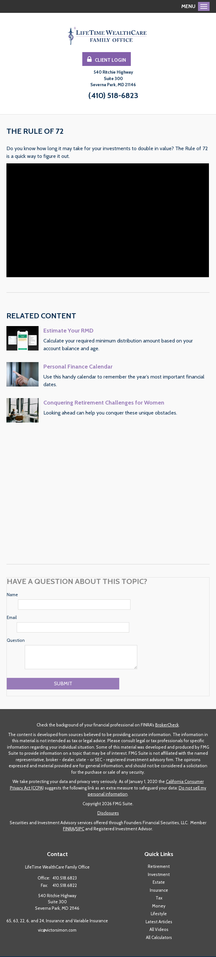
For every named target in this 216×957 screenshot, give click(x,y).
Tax (159, 898)
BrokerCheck (167, 725)
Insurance (159, 890)
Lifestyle (159, 914)
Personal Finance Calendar (78, 367)
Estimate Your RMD (68, 331)
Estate (159, 882)
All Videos (158, 930)
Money (159, 906)
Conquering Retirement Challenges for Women (103, 403)
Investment (159, 875)
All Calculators (159, 938)
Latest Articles (159, 922)
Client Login (106, 60)
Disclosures (108, 813)
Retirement (159, 867)
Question (16, 640)
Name (12, 595)
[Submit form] (63, 684)
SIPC (80, 829)
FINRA (68, 829)
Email (12, 618)
